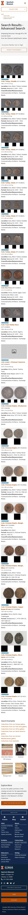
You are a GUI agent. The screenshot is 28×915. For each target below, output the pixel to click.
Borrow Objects (5, 859)
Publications (18, 830)
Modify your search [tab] (14, 50)
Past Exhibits (5, 847)
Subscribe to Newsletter (14, 887)
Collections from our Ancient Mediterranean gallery (10, 737)
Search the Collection (8, 17)
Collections (6, 15)
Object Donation (20, 857)
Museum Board (19, 834)
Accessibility (22, 909)
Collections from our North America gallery (13, 732)
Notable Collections (21, 842)
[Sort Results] (14, 45)
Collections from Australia (10, 741)
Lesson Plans (5, 861)
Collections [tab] (13, 9)
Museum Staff (19, 836)
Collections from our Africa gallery (12, 729)
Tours (2, 830)
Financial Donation (20, 855)
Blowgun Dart (7, 776)
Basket (21, 776)
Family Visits (5, 832)
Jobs (16, 826)
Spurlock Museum (7, 872)
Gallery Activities (6, 834)
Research (17, 849)
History (17, 828)
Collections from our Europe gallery (13, 724)
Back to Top (14, 812)
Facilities (4, 828)
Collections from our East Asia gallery (14, 727)
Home (2, 14)
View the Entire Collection (13, 803)
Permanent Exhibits (7, 842)
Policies (17, 832)
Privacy (4, 911)
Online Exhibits (5, 845)
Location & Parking (7, 826)
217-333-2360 (8, 879)
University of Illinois (13, 909)
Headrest (21, 757)
